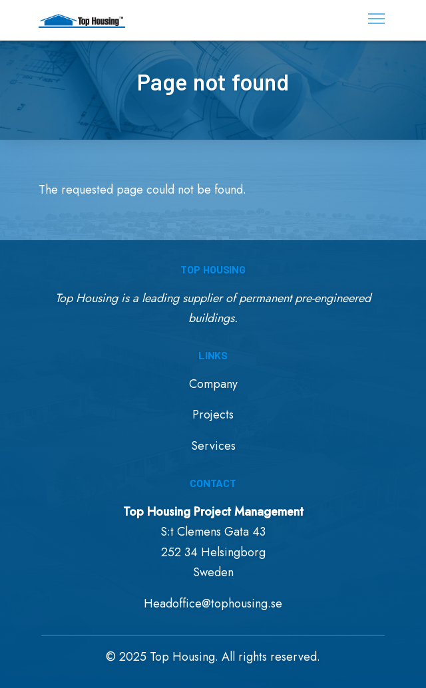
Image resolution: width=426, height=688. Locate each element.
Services (213, 445)
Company (213, 384)
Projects (213, 414)
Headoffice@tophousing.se (213, 603)
